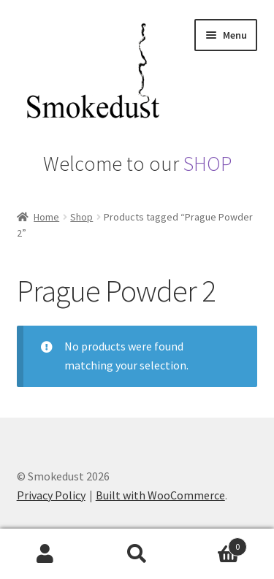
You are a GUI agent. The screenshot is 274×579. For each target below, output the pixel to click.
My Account (45, 554)
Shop (81, 216)
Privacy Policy (51, 495)
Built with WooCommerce (160, 495)
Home (46, 216)
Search (137, 554)
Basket (215, 543)
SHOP (207, 163)
